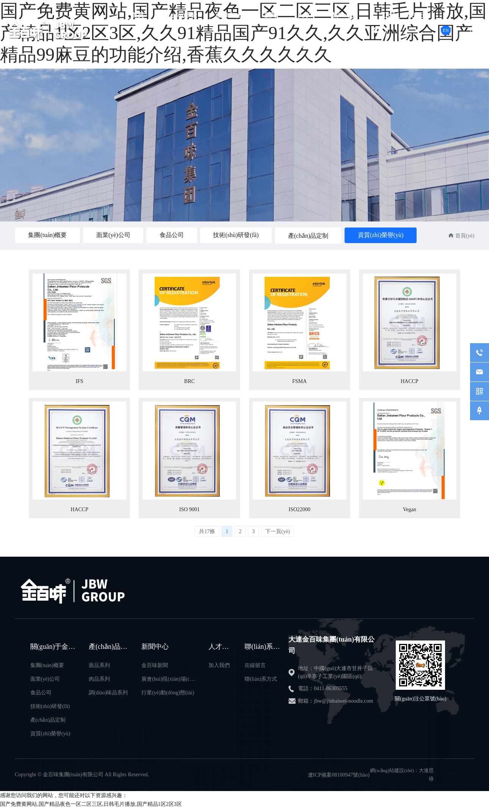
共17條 (207, 533)
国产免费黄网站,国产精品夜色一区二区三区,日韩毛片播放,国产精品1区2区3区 (91, 805)
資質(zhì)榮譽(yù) (382, 235)
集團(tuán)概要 (47, 235)
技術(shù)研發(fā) (237, 235)
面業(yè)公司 (114, 235)
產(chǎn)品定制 (309, 235)
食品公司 (172, 235)
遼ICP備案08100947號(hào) (339, 776)
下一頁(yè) (277, 533)
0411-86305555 (404, 30)
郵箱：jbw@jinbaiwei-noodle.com (335, 702)
